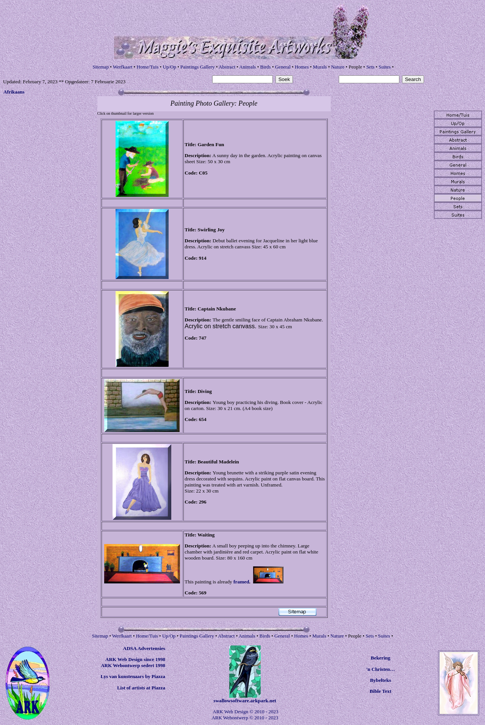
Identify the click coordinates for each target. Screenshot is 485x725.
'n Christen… (380, 669)
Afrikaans (14, 92)
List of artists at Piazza (141, 688)
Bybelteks (380, 680)
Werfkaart (123, 67)
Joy (221, 229)
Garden (205, 144)
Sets (370, 67)
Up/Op (169, 67)
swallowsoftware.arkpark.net (244, 700)
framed (241, 582)
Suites (385, 67)
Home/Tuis (147, 67)
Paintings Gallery (197, 67)
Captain (206, 309)
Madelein (229, 462)
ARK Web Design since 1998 (135, 659)
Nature (337, 67)
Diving (204, 391)
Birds (265, 67)
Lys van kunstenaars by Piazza (133, 676)
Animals (247, 67)
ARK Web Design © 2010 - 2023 (245, 711)
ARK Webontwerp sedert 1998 (133, 665)
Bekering (380, 658)
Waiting (205, 535)
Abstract (227, 67)
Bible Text (380, 691)
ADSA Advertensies (144, 648)
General (283, 67)
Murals (320, 67)
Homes (302, 67)
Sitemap (100, 67)
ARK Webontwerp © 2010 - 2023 (244, 717)
